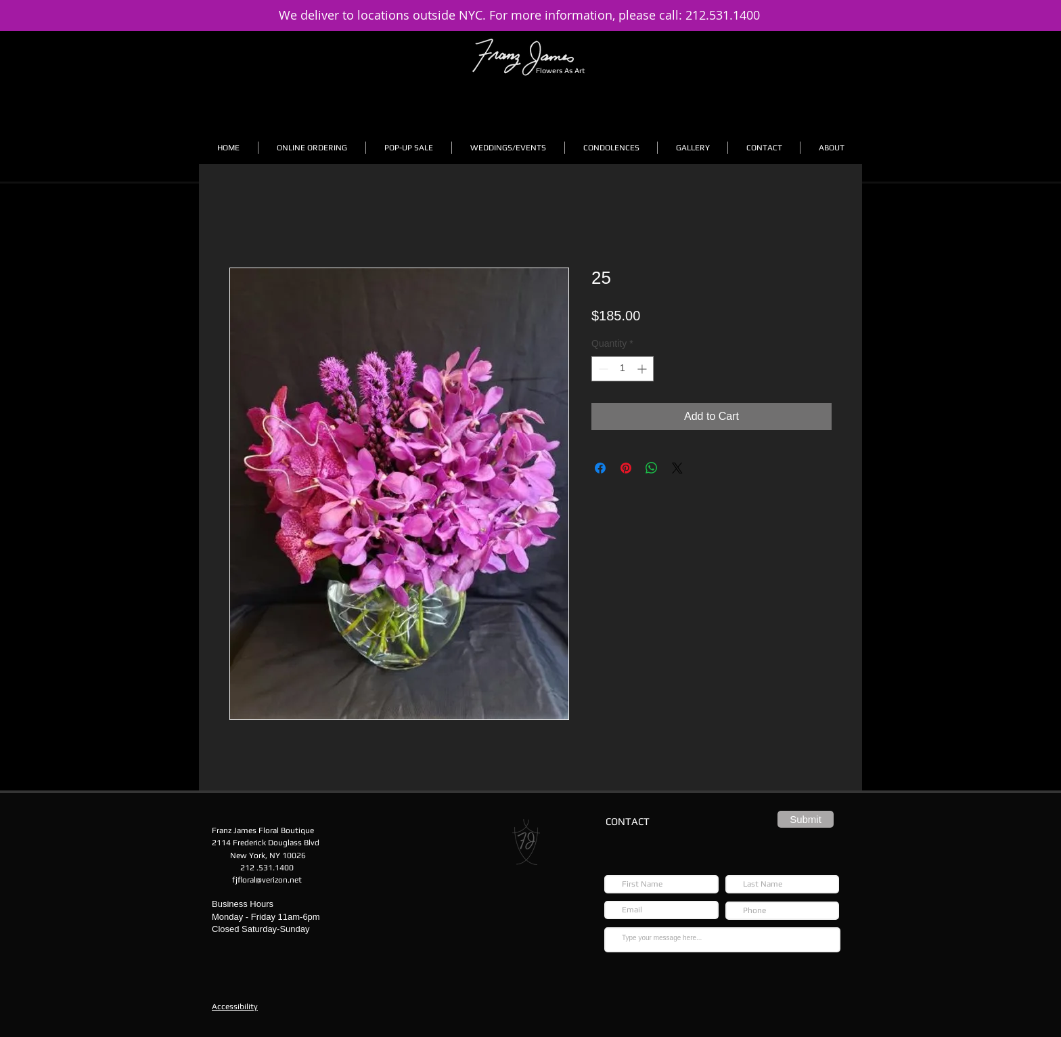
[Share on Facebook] (600, 468)
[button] (311, 148)
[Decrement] (601, 369)
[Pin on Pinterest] (626, 468)
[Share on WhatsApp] (652, 468)
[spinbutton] (622, 369)
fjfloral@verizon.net (267, 880)
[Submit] (805, 819)
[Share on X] (677, 468)
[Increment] (643, 369)
